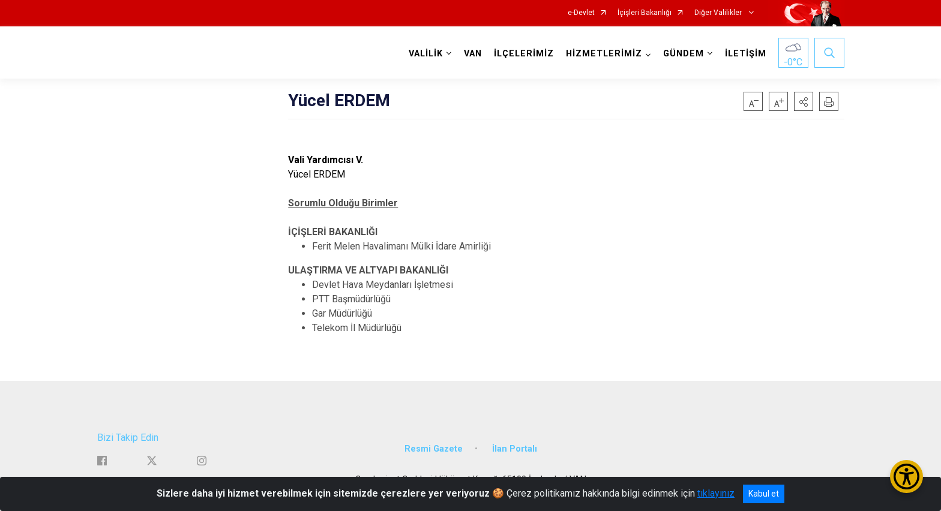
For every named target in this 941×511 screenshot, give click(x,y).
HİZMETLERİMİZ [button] (604, 54)
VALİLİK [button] (426, 54)
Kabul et (763, 493)
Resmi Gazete (433, 448)
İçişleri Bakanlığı (645, 13)
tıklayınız (716, 493)
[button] (803, 101)
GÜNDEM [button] (683, 54)
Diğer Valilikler (719, 13)
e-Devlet (581, 13)
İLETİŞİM (745, 54)
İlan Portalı (514, 448)
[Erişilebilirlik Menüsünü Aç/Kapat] (906, 476)
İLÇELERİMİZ (524, 54)
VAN (473, 54)
